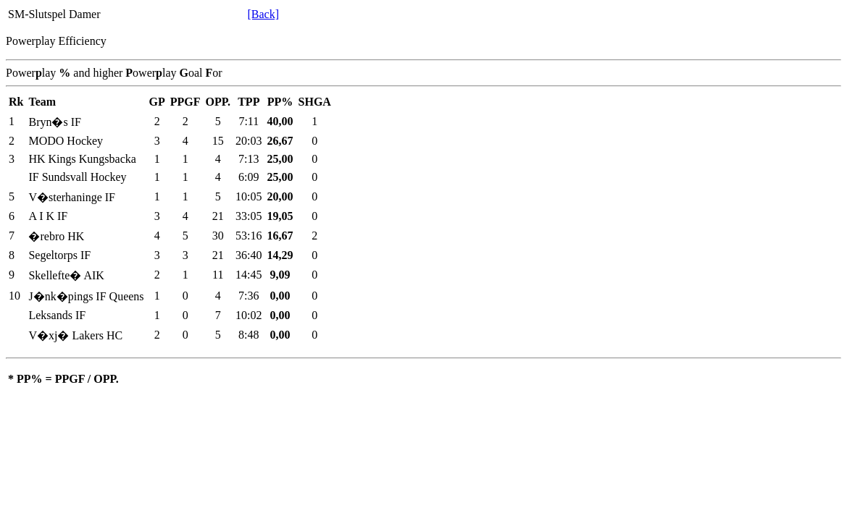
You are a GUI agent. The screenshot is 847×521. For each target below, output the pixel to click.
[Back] (263, 14)
